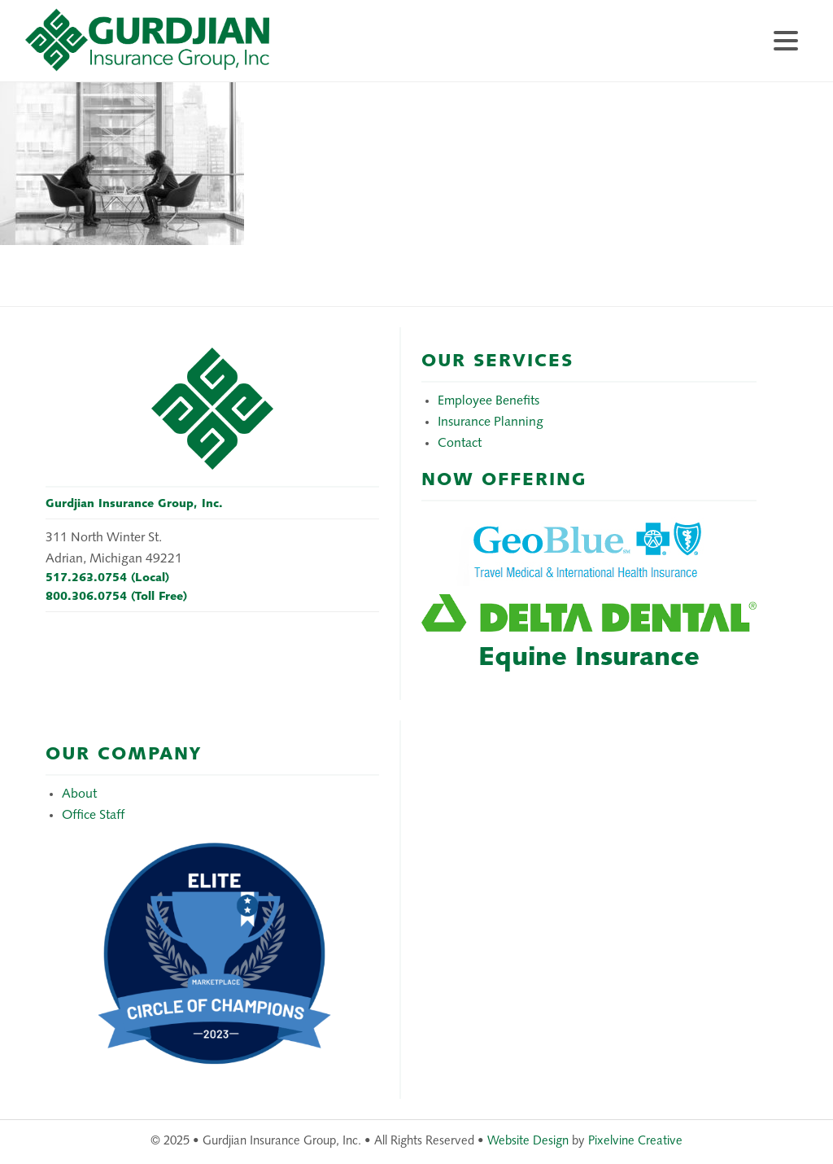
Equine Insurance (589, 658)
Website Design (528, 1142)
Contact (460, 443)
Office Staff (93, 815)
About (79, 794)
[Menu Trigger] (785, 38)
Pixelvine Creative (635, 1142)
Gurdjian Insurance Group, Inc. (188, 49)
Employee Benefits (488, 401)
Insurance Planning (490, 422)
